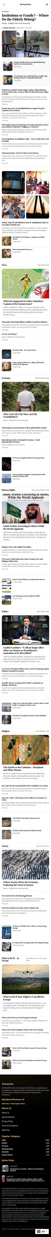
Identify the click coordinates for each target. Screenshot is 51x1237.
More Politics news (43, 611)
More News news (43, 265)
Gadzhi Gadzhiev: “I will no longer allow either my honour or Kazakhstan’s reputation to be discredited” (23, 650)
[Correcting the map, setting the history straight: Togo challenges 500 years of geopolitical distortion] (7, 80)
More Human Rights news (40, 490)
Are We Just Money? (9, 334)
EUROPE (4, 1143)
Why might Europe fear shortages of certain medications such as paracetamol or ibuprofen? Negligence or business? (25, 126)
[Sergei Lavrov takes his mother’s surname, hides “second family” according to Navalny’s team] (6, 707)
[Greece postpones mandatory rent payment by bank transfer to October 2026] (6, 478)
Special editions (8, 1117)
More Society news (43, 846)
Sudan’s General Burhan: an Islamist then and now (28, 579)
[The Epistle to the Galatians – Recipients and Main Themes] (6, 241)
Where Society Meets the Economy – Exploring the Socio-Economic (21, 883)
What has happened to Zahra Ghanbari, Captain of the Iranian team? (23, 302)
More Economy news (42, 378)
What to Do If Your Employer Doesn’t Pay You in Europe (22, 1030)
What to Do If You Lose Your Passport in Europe (19, 1018)
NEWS (4, 1140)
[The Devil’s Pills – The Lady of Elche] (6, 354)
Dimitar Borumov (9, 28)
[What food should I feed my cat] (6, 253)
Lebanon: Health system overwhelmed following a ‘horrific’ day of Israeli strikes (29, 63)
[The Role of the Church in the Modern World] (6, 834)
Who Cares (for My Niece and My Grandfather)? (20, 415)
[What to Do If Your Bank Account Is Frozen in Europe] (6, 1052)
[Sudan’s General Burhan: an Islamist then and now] (6, 585)
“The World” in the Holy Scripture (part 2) (26, 818)
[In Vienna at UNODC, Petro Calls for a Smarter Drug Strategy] (6, 932)
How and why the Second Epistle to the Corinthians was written (25, 786)
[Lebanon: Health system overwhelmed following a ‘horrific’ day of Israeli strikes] (7, 66)
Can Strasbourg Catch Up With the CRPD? (26, 596)
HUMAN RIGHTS (7, 1155)
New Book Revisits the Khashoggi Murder (17, 896)
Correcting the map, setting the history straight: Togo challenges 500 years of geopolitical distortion (30, 77)
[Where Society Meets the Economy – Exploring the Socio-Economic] (25, 864)
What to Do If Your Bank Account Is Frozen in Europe (29, 1048)
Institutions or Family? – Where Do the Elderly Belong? (25, 17)
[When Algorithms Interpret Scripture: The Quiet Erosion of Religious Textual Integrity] (13, 182)
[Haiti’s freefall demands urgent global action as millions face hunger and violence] (13, 207)
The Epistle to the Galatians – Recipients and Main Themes (23, 768)
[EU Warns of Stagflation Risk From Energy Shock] (6, 464)
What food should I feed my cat (22, 249)
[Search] (4, 4)
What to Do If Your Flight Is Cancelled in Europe (23, 998)
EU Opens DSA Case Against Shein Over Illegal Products (30, 943)
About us (5, 1112)
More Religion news (42, 731)
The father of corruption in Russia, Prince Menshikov (29, 715)
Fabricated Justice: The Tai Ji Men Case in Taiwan (20, 153)
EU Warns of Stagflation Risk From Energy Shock (28, 458)
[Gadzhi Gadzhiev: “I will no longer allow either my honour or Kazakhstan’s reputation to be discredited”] (25, 630)
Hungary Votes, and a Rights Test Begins (16, 547)
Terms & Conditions (10, 1125)
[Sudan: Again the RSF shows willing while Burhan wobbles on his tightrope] (6, 366)
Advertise (6, 1130)
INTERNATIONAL (7, 1149)
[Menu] (47, 4)
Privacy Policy (7, 1121)
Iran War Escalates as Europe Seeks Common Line (20, 908)
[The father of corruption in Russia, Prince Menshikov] (6, 719)
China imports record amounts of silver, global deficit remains (24, 428)
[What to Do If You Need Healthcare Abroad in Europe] (6, 1064)
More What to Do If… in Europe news (36, 959)
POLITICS (5, 1146)
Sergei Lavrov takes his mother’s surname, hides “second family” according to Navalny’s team (30, 704)
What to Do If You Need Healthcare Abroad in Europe (29, 1060)
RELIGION (5, 1152)
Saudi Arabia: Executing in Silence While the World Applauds (23, 527)
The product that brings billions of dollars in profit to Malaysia (24, 322)
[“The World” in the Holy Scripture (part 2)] (6, 822)
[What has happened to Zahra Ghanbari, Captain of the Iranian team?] (25, 283)
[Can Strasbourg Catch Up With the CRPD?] (6, 600)
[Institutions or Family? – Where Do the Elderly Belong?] (25, 44)
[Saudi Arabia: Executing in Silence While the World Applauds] (25, 508)
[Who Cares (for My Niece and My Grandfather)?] (25, 396)
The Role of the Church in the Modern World (26, 830)
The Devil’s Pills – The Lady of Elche (24, 350)
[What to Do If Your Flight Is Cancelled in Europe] (25, 979)
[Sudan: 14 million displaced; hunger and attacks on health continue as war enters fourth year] (37, 182)
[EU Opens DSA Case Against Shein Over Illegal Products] (6, 946)
